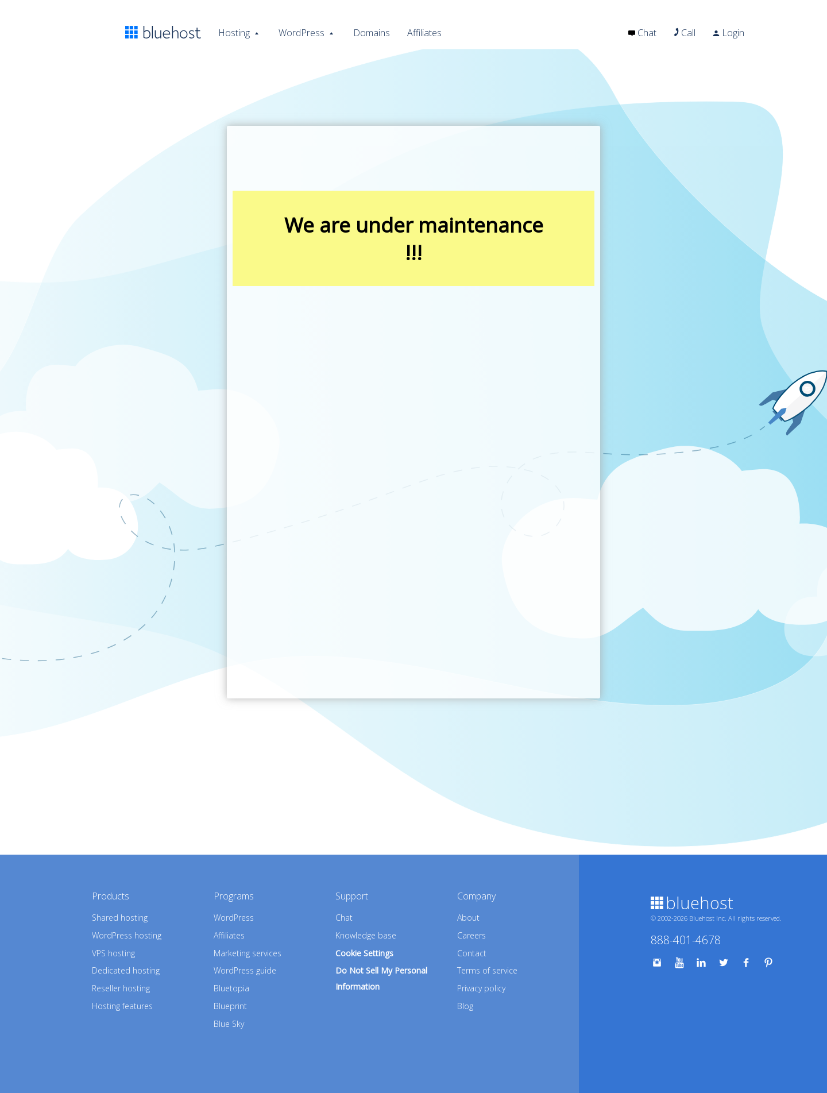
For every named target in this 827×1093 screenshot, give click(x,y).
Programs (234, 896)
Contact (471, 953)
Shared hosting (120, 917)
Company (476, 896)
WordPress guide (245, 970)
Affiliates (424, 32)
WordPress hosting (126, 935)
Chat (642, 32)
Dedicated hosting (126, 970)
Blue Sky (229, 1023)
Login (728, 32)
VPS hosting (113, 953)
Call (684, 32)
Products (110, 896)
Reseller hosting (121, 988)
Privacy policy (481, 988)
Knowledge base (365, 935)
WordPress (301, 32)
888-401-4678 (686, 940)
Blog (465, 1006)
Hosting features (122, 1006)
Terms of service (487, 970)
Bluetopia (231, 988)
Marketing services (247, 953)
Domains (371, 32)
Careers (471, 935)
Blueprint (230, 1006)
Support (351, 896)
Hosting (234, 32)
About (468, 917)
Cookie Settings (364, 953)
